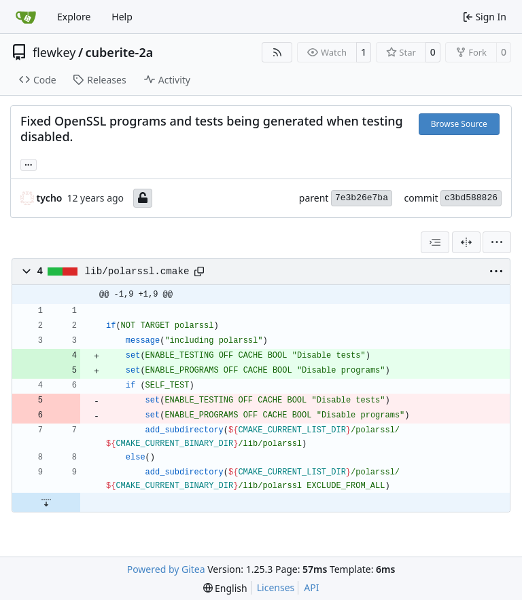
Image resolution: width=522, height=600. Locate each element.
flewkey (54, 52)
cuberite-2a (120, 52)
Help (122, 16)
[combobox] (435, 242)
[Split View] (466, 242)
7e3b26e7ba (361, 198)
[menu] (497, 242)
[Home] (26, 17)
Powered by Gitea (166, 569)
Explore (73, 16)
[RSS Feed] (277, 52)
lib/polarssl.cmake (137, 271)
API (311, 587)
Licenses (276, 587)
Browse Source (459, 124)
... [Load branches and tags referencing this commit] (28, 163)
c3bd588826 (471, 198)
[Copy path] (199, 271)
